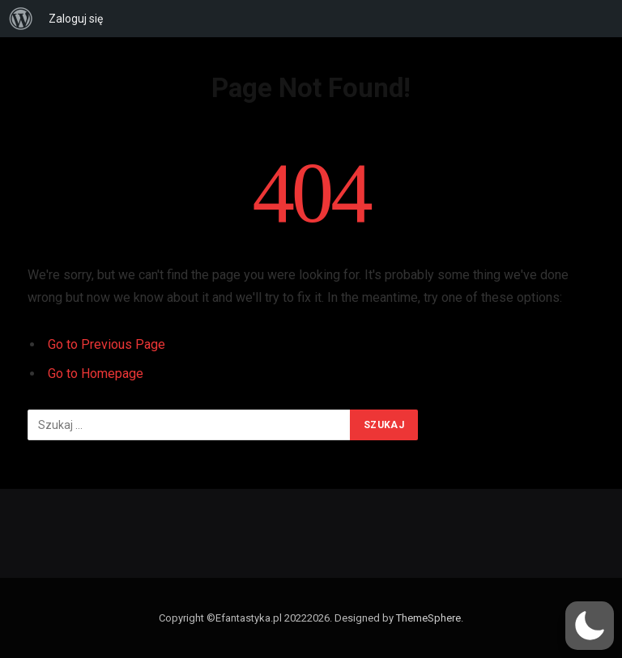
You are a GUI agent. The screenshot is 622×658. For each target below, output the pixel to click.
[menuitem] (21, 18)
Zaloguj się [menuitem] (76, 18)
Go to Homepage (95, 373)
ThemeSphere (428, 618)
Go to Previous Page (106, 344)
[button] (589, 625)
